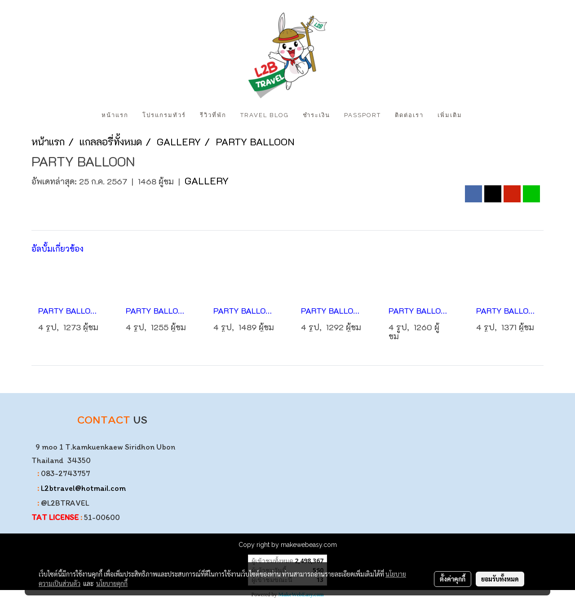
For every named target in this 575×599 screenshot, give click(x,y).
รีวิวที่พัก (213, 115)
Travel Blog (264, 115)
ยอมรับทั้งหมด (500, 579)
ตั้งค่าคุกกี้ (452, 579)
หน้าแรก (115, 115)
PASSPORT (362, 115)
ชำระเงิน (316, 115)
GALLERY (207, 180)
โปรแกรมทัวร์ (164, 115)
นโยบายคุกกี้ (112, 583)
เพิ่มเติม (450, 115)
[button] (477, 115)
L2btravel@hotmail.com (83, 488)
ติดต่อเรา (409, 115)
